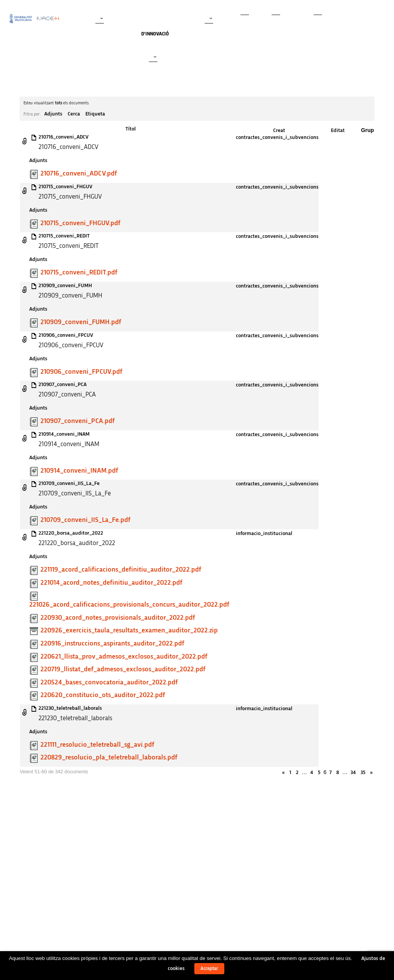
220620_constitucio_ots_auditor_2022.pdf (102, 695)
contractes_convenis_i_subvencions (277, 137)
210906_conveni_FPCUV (65, 335)
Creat (279, 130)
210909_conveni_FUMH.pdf (80, 322)
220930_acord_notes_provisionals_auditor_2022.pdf (117, 617)
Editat (338, 130)
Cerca (74, 114)
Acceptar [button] (209, 968)
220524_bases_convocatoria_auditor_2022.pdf (109, 682)
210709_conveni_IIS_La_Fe (69, 483)
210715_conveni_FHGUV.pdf (80, 223)
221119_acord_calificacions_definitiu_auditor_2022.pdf (120, 569)
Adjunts (53, 114)
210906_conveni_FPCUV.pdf (81, 371)
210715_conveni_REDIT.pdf (78, 272)
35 (363, 772)
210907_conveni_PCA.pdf (77, 421)
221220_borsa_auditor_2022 (70, 533)
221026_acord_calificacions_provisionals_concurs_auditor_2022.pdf (129, 604)
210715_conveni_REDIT (64, 236)
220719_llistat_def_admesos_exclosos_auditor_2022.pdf (122, 669)
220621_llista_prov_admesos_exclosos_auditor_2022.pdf (123, 656)
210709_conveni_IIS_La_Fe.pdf (85, 520)
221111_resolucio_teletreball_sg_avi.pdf (97, 744)
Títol (130, 129)
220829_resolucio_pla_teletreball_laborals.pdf (108, 757)
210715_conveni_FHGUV (65, 186)
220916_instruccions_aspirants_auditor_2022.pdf (112, 643)
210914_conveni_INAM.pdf (79, 470)
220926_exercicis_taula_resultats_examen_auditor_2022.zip (129, 630)
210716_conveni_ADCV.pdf (78, 173)
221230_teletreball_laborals (70, 708)
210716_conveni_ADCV (63, 137)
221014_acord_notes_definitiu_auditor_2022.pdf (111, 582)
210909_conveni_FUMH (65, 285)
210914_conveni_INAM (64, 434)
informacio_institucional (264, 533)
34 (353, 772)
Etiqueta (95, 114)
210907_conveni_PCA (62, 384)
